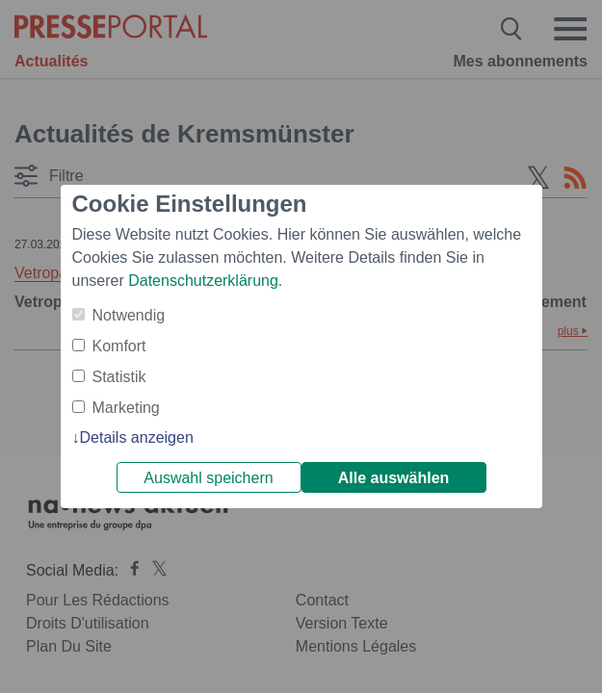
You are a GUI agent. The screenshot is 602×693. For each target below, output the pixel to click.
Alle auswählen (394, 478)
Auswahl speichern (208, 478)
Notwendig (129, 315)
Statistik (119, 377)
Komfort (119, 346)
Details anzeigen (137, 437)
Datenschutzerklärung (203, 280)
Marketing (126, 407)
